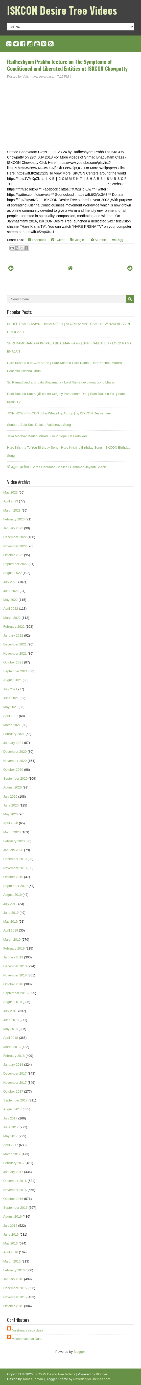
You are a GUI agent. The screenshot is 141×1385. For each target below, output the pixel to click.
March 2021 (12, 725)
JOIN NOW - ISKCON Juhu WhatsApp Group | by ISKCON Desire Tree (59, 413)
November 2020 (15, 761)
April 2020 (10, 823)
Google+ (78, 240)
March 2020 (12, 832)
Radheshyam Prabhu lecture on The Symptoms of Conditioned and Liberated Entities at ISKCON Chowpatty (67, 65)
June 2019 (11, 913)
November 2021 (15, 653)
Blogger (79, 1352)
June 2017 (11, 1127)
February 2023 (14, 519)
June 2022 (11, 591)
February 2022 (14, 626)
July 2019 (10, 904)
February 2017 (14, 1163)
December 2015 (15, 1288)
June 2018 (11, 1020)
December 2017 (15, 1073)
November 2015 (15, 1297)
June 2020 (11, 805)
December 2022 (15, 537)
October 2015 (13, 1306)
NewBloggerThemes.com (91, 1379)
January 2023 (13, 528)
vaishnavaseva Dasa (27, 1339)
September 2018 (15, 993)
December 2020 (15, 751)
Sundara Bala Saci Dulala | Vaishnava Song (39, 425)
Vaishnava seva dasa (27, 1330)
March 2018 (12, 1047)
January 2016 (13, 1279)
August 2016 (12, 1216)
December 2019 (15, 859)
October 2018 (13, 984)
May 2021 (10, 707)
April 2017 (10, 1145)
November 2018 (15, 975)
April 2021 (10, 716)
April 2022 (10, 608)
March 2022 (12, 618)
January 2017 (13, 1172)
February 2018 (14, 1056)
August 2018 (12, 1002)
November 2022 (15, 546)
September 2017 (15, 1100)
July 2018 (10, 1011)
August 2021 (12, 680)
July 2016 (10, 1226)
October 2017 (13, 1091)
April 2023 (10, 501)
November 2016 (15, 1190)
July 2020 (10, 796)
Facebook (37, 240)
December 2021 (15, 644)
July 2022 (10, 582)
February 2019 (14, 948)
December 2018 (15, 966)
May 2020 (10, 814)
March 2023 (12, 510)
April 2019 (10, 930)
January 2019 (13, 957)
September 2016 (15, 1207)
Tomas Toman (32, 1379)
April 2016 (10, 1252)
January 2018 (13, 1064)
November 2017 (15, 1082)
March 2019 (12, 939)
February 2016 (14, 1270)
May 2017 (10, 1136)
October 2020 (13, 770)
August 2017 (12, 1109)
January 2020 (13, 850)
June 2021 (11, 698)
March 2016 (12, 1261)
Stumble (99, 240)
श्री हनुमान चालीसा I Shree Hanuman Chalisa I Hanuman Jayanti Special (57, 467)
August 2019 (12, 895)
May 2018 (10, 1029)
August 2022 (12, 573)
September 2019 (15, 886)
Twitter (58, 240)
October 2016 (13, 1199)
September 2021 (15, 671)
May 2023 (10, 492)
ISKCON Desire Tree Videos (62, 10)
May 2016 (10, 1243)
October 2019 (13, 877)
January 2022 (13, 635)
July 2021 (10, 689)
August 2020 (12, 787)
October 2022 (13, 555)
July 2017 (10, 1118)
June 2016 (11, 1234)
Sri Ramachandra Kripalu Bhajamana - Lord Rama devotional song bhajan (61, 382)
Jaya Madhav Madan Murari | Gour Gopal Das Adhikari (47, 436)
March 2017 (12, 1154)
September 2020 (15, 778)
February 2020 (14, 841)
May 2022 (10, 600)
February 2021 (14, 734)
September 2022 (15, 564)
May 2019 (10, 921)
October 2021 (13, 662)
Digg (117, 240)
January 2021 (13, 743)
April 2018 (10, 1038)
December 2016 (15, 1181)
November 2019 (15, 868)
